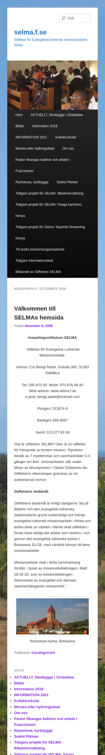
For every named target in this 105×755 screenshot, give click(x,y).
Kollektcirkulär (65, 137)
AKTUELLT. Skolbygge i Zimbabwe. (57, 115)
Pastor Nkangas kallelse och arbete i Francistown (42, 165)
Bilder (19, 126)
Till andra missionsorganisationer (39, 249)
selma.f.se (30, 32)
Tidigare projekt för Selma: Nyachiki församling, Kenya (50, 232)
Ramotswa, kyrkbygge (31, 182)
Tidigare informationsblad (34, 261)
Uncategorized (43, 653)
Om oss (68, 148)
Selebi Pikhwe (67, 182)
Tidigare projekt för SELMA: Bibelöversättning (49, 193)
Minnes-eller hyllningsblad (34, 148)
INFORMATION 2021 (31, 137)
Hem (18, 115)
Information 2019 (44, 126)
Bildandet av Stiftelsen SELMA (38, 272)
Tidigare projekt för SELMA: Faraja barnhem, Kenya (48, 210)
